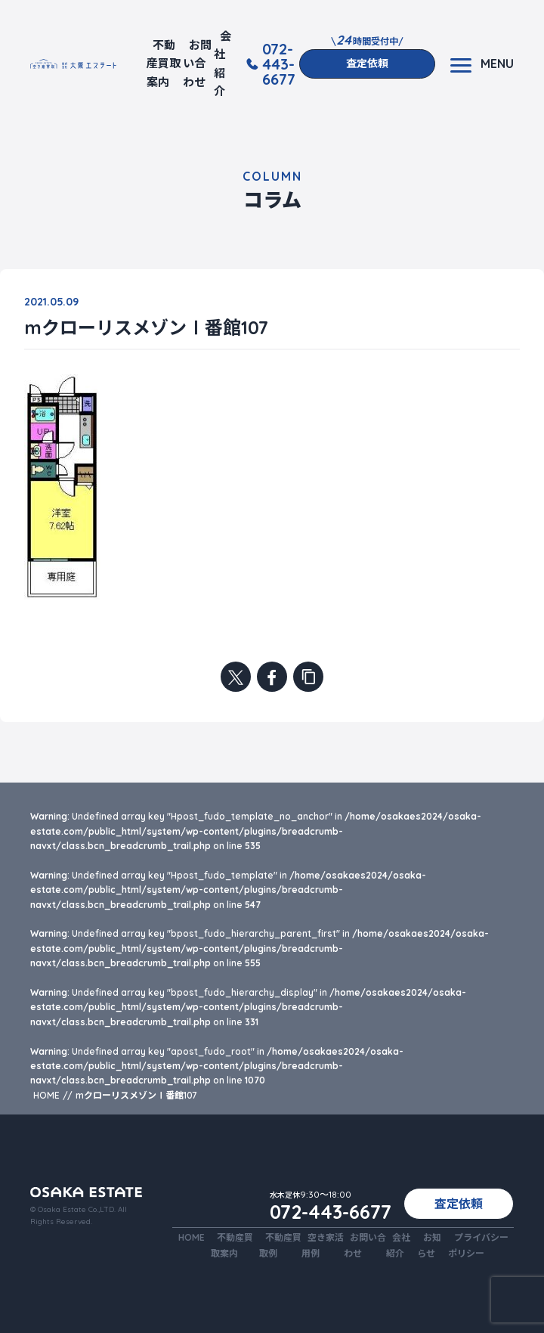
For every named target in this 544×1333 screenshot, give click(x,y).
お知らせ (429, 1245)
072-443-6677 (278, 64)
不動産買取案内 (164, 63)
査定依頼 (367, 63)
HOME (191, 1237)
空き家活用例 (322, 1245)
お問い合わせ (197, 63)
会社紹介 (222, 63)
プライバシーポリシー (478, 1245)
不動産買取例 (280, 1245)
